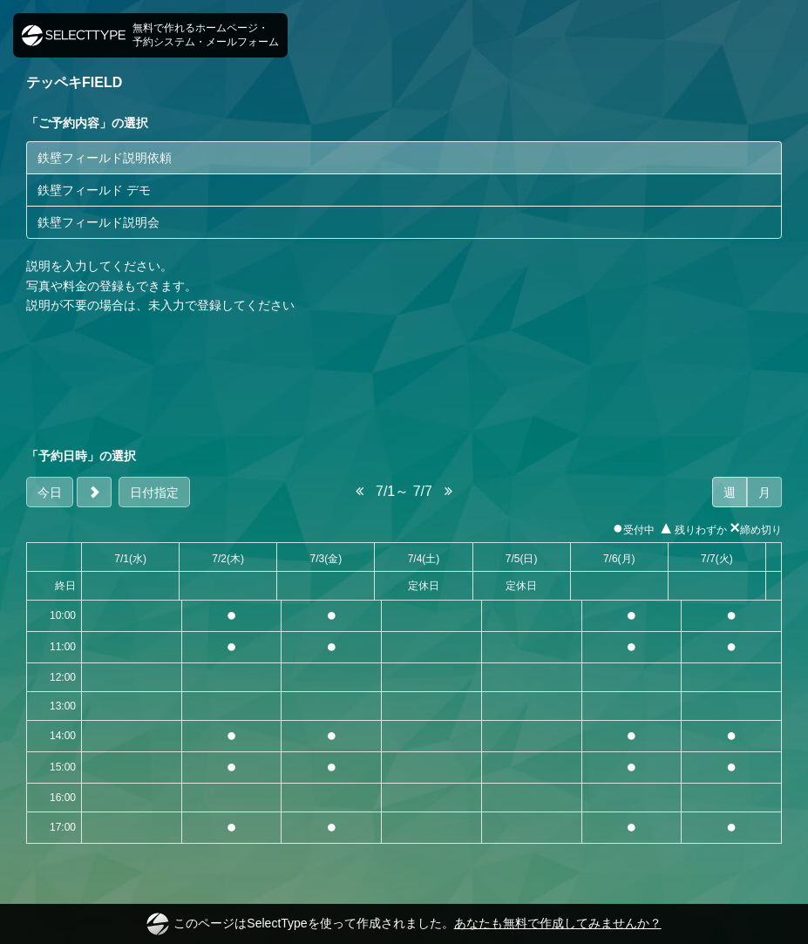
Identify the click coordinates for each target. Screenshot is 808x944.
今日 (49, 492)
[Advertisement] (404, 381)
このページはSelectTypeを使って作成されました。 (403, 924)
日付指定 (154, 492)
